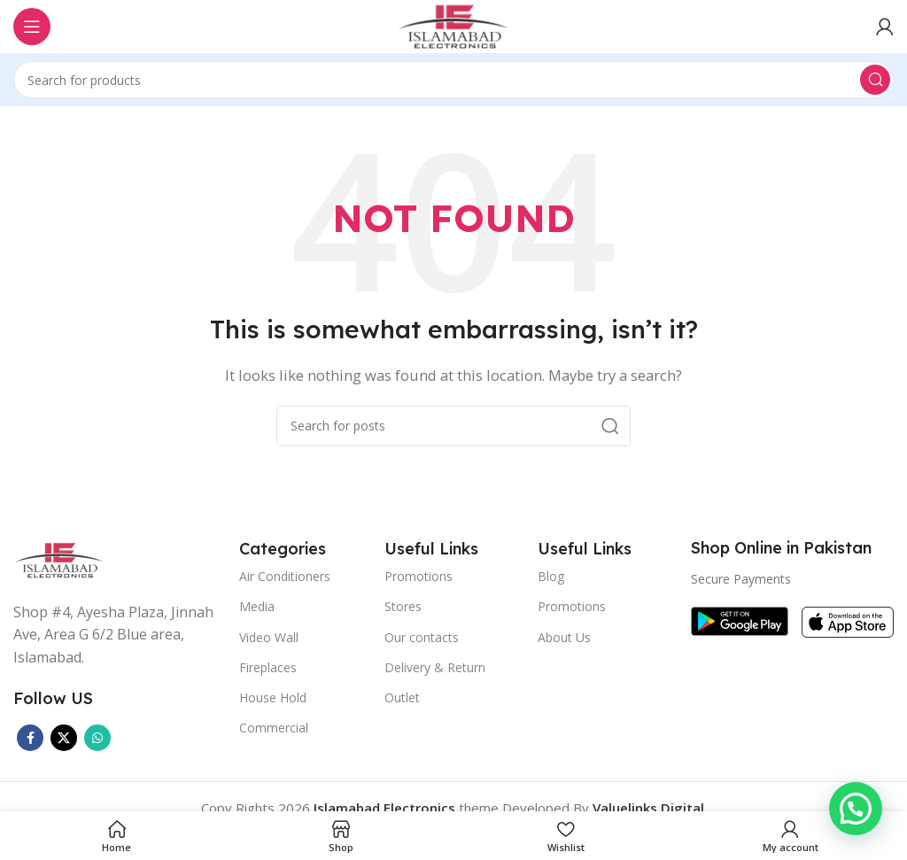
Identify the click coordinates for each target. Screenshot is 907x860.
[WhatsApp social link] (97, 737)
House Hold (272, 697)
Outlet (402, 697)
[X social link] (63, 737)
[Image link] (59, 558)
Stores (403, 606)
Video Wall (268, 637)
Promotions (418, 576)
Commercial (273, 727)
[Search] (453, 79)
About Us (564, 637)
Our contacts (421, 637)
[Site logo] (453, 25)
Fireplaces (268, 667)
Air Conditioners (284, 576)
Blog (551, 576)
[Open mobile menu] (31, 26)
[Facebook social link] (30, 737)
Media (257, 606)
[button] (855, 808)
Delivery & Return (434, 667)
